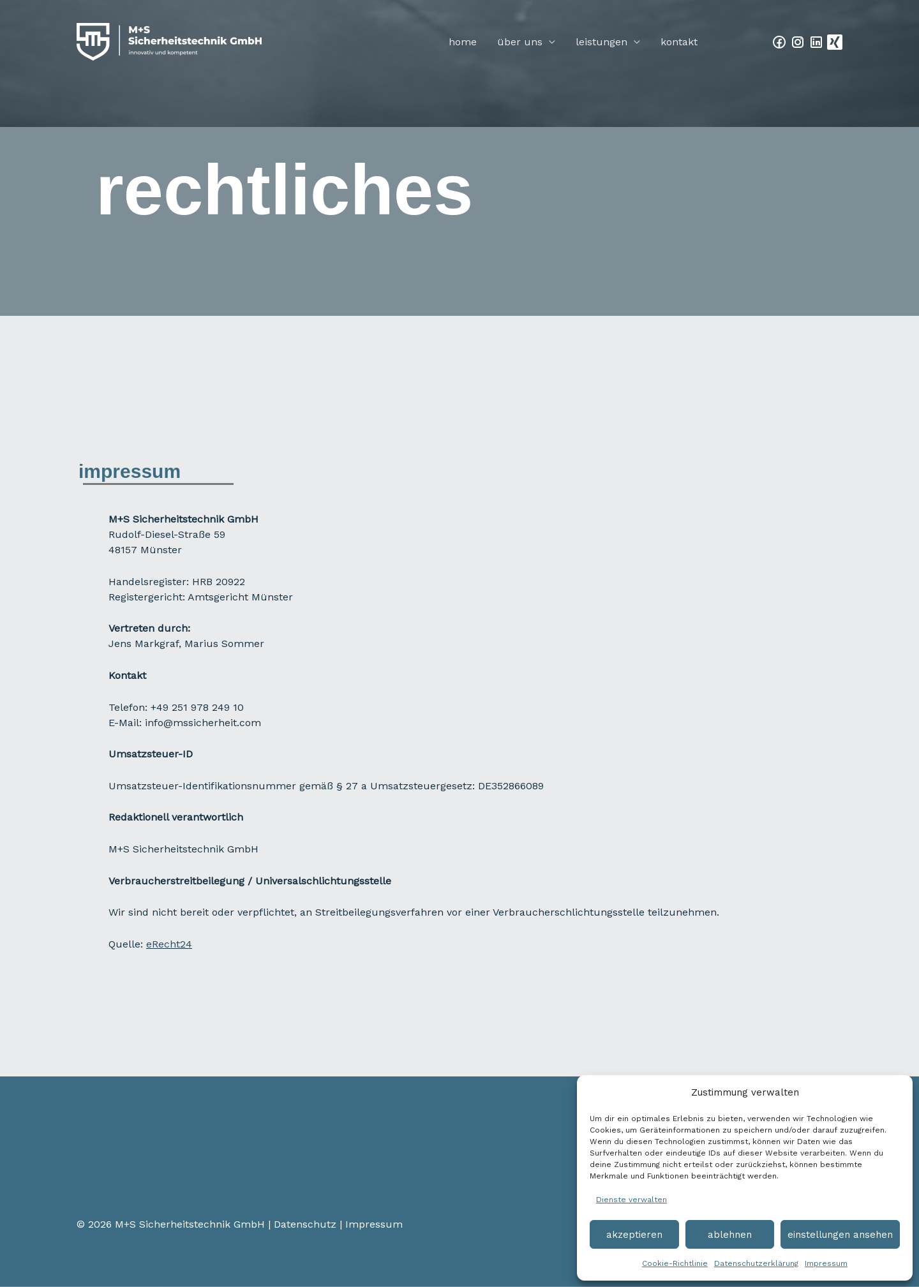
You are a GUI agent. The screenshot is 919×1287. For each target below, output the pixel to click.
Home (463, 42)
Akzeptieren (634, 1234)
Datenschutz (305, 1224)
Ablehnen (730, 1234)
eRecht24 (169, 944)
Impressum (826, 1263)
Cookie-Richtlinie (675, 1263)
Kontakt (679, 42)
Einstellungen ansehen (840, 1234)
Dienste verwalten (631, 1199)
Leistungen (601, 42)
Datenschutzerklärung (756, 1263)
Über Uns (519, 42)
